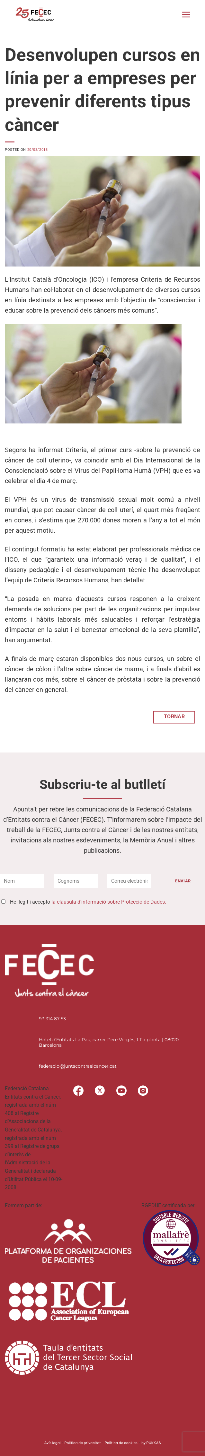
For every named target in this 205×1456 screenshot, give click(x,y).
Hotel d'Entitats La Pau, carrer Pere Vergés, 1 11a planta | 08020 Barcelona (109, 1042)
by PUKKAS (151, 1443)
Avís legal (52, 1443)
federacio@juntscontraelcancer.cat (78, 1066)
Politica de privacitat (83, 1443)
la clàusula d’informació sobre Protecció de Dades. (108, 902)
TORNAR (174, 717)
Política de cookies (121, 1443)
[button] (186, 14)
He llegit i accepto (88, 902)
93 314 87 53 (52, 1019)
